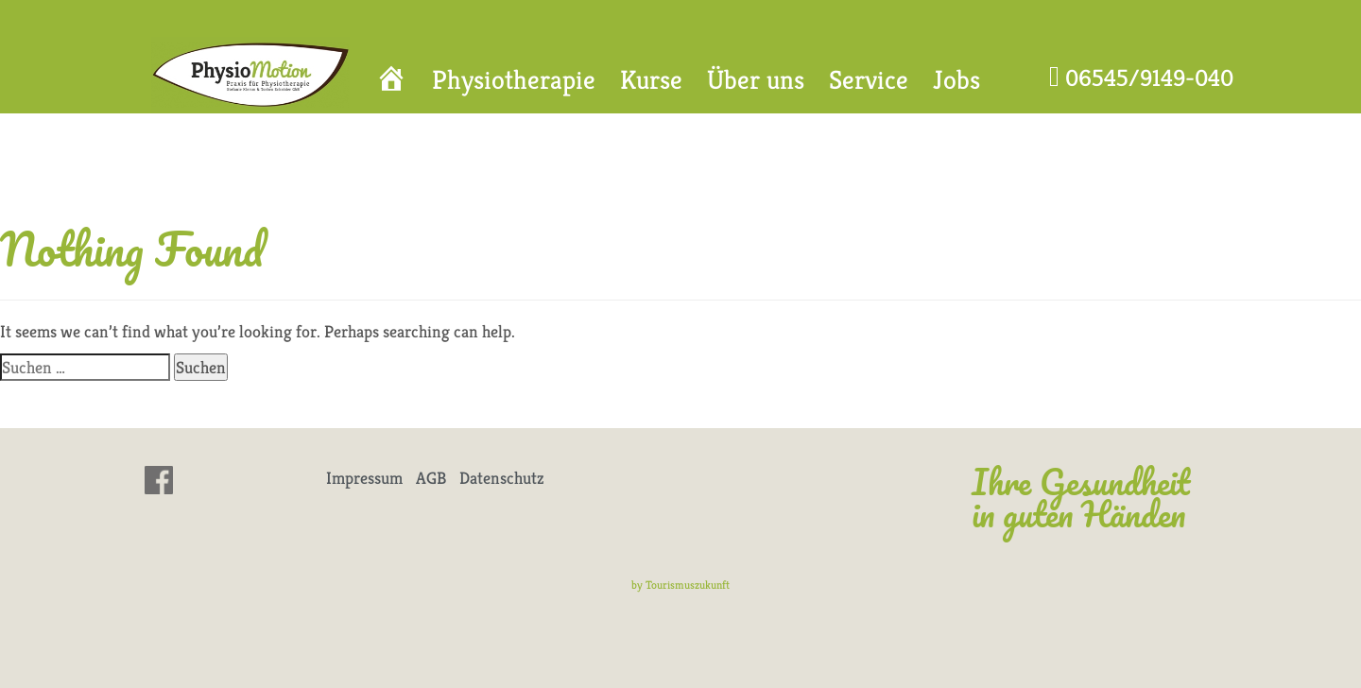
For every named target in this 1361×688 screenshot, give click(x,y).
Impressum (364, 478)
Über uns (755, 79)
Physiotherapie (513, 79)
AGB (431, 478)
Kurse (651, 79)
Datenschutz (501, 478)
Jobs (956, 79)
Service (868, 79)
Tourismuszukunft (688, 584)
